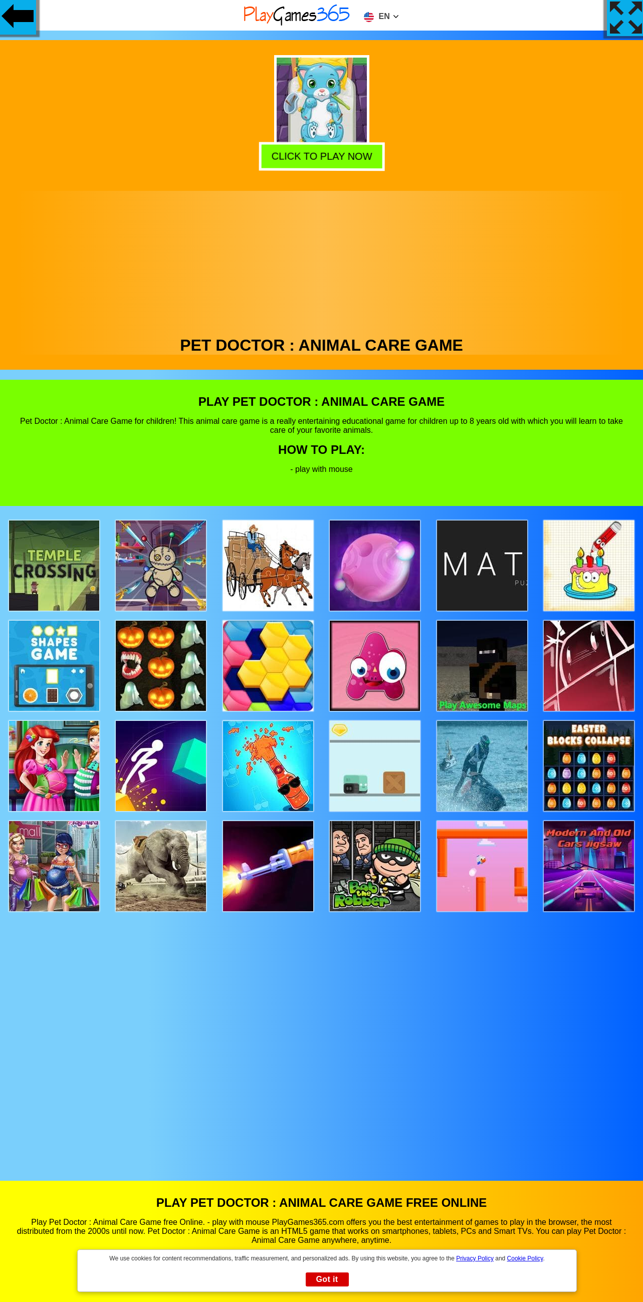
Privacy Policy (475, 1258)
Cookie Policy (525, 1258)
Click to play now (321, 156)
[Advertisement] (321, 261)
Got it (327, 1279)
